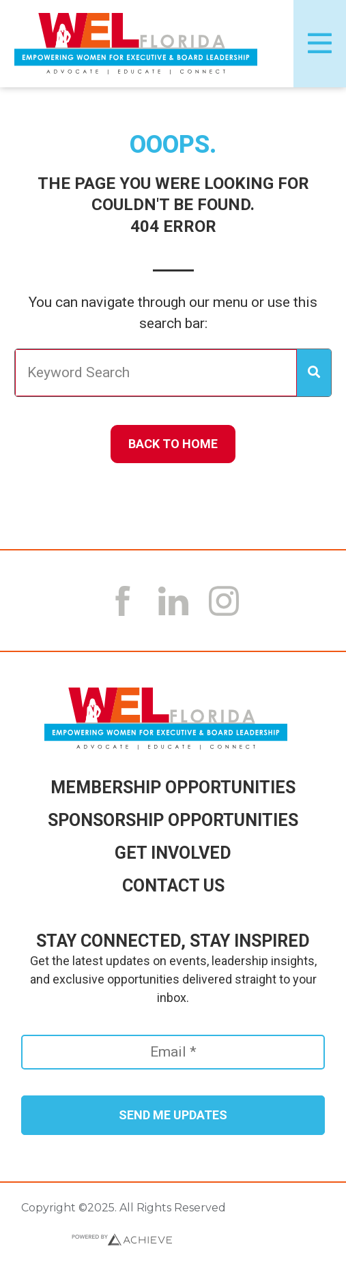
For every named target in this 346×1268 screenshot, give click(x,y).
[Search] (314, 373)
